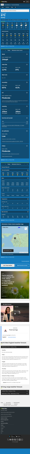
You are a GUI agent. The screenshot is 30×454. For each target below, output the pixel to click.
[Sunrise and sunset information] (27, 118)
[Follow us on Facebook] (13, 439)
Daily (3, 7)
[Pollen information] (27, 146)
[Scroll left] (25, 31)
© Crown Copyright (15, 441)
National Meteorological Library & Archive (8, 412)
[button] (15, 238)
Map (12, 7)
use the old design (15, 4)
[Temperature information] (28, 199)
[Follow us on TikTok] (15, 439)
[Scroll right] (28, 31)
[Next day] (5, 50)
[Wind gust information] (27, 54)
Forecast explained (25, 261)
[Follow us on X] (8, 439)
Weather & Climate (4, 418)
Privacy (2, 431)
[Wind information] (28, 178)
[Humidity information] (27, 82)
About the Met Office (4, 423)
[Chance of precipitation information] (27, 75)
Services (2, 421)
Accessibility (3, 426)
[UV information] (27, 92)
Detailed (7, 7)
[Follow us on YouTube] (10, 439)
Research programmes (4, 419)
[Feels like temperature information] (27, 64)
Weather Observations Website (6, 414)
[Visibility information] (27, 106)
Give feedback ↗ (7, 4)
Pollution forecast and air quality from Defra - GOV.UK (12, 141)
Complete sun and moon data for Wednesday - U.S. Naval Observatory (13, 126)
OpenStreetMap (26, 252)
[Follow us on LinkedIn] (20, 439)
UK (15, 7)
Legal (2, 429)
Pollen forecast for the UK (7, 156)
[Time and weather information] (28, 170)
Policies (2, 425)
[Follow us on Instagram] (17, 439)
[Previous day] (3, 50)
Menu (27, 1)
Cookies (2, 428)
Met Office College (4, 410)
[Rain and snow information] (28, 211)
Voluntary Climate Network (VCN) (6, 416)
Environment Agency (12, 337)
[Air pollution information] (27, 131)
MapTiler (21, 252)
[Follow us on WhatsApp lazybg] (22, 439)
